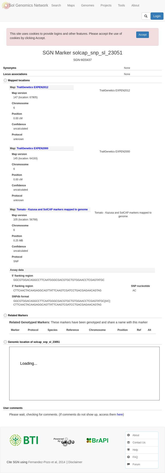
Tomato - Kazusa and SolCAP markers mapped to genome (52, 209)
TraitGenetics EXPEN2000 (32, 148)
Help (132, 449)
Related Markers (15, 315)
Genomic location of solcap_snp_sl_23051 (31, 341)
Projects (106, 5)
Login (157, 16)
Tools (121, 5)
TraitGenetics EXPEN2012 (32, 87)
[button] (154, 80)
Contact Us (136, 442)
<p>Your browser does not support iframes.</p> (84, 373)
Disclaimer (75, 462)
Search (56, 5)
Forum (133, 464)
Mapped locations (16, 80)
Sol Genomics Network (28, 5)
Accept (143, 34)
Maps (71, 5)
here (120, 414)
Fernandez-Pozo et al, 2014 (46, 462)
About (135, 5)
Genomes (87, 5)
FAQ (132, 457)
